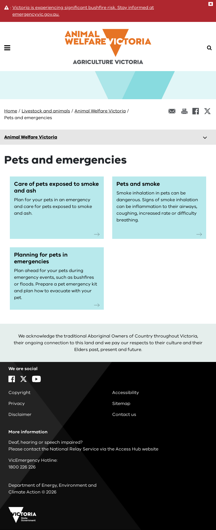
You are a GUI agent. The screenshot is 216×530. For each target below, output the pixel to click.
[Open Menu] (7, 48)
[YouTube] (36, 379)
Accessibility (125, 392)
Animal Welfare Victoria (100, 111)
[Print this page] (184, 111)
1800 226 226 (22, 467)
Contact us (124, 414)
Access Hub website (137, 449)
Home (10, 111)
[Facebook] (195, 111)
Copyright (19, 392)
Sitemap (121, 403)
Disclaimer (20, 414)
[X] (207, 111)
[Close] (211, 3)
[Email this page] (172, 111)
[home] (108, 43)
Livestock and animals (46, 111)
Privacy (16, 403)
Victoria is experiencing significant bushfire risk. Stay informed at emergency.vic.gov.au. (83, 10)
